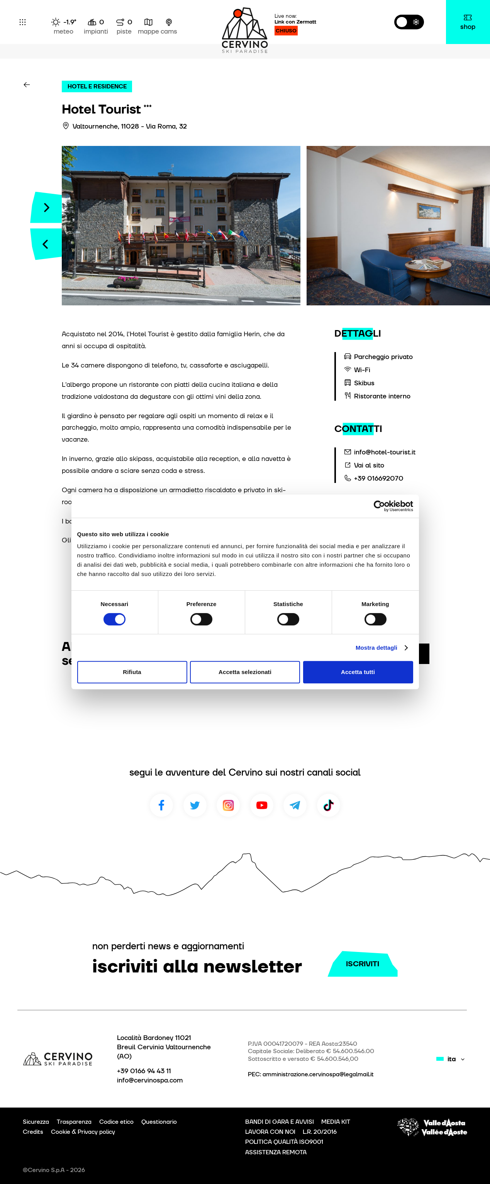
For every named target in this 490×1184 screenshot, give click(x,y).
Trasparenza (74, 1122)
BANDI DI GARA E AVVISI (279, 1122)
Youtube (261, 805)
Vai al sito (369, 465)
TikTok (328, 805)
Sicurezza (36, 1122)
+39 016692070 (379, 478)
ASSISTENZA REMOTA (276, 1152)
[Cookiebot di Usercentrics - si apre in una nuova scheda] (379, 506)
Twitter (195, 805)
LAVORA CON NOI (270, 1132)
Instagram (228, 805)
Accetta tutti (358, 672)
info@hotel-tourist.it (384, 452)
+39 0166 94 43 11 (144, 1071)
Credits (33, 1132)
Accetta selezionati (245, 672)
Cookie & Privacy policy (83, 1132)
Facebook (161, 805)
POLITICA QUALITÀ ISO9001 (284, 1142)
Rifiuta (132, 672)
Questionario (159, 1122)
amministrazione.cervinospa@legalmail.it (318, 1074)
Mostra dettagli (376, 647)
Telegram (295, 805)
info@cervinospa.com (150, 1080)
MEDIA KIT (335, 1122)
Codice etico (116, 1122)
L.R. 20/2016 (320, 1132)
